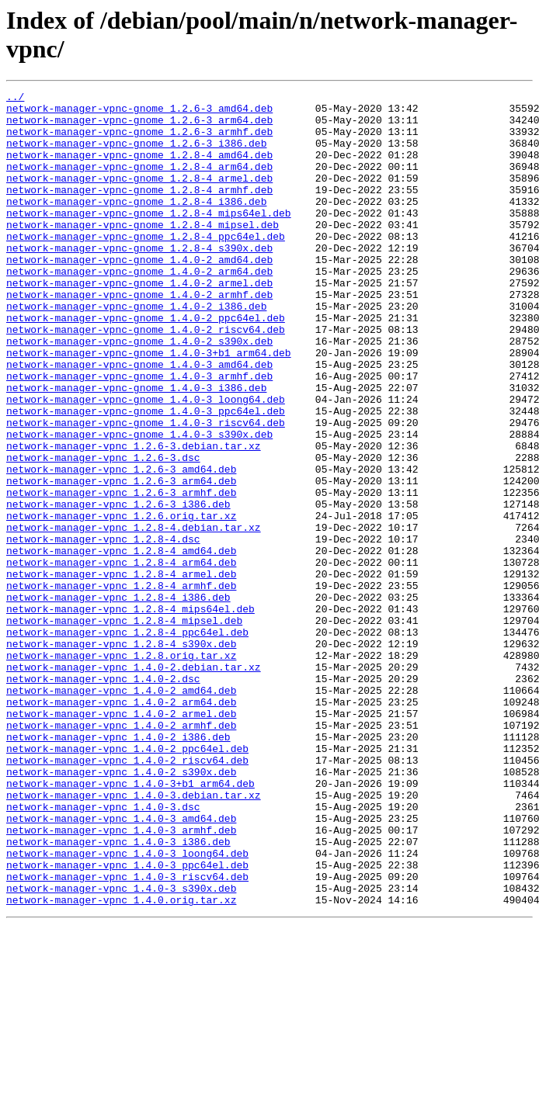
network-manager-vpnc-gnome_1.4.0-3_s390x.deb (139, 504)
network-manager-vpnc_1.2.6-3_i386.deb (118, 587)
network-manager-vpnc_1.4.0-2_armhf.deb (121, 853)
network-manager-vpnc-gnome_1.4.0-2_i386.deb (136, 350)
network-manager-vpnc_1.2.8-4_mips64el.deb (130, 713)
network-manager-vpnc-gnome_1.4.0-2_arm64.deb (139, 308)
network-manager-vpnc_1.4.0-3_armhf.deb (121, 979)
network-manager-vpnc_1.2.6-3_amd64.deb (121, 546)
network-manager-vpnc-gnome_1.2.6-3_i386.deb (136, 154)
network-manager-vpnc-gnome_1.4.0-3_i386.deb (136, 448)
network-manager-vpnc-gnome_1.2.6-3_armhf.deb (139, 140)
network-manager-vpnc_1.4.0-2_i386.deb (118, 867)
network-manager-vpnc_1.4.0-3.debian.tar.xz (133, 937)
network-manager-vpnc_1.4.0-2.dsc (103, 797)
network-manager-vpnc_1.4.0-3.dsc (103, 951)
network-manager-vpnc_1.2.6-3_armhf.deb (121, 574)
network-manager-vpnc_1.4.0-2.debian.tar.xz (133, 783)
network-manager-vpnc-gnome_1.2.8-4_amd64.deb (139, 168)
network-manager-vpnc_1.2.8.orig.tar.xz (121, 769)
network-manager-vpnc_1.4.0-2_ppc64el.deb (127, 881)
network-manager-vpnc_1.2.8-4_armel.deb (121, 671)
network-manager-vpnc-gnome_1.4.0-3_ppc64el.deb (145, 476)
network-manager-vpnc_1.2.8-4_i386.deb (118, 699)
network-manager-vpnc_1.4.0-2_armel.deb (121, 839)
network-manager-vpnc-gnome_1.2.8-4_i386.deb (136, 224)
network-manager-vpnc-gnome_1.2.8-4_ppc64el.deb (145, 266)
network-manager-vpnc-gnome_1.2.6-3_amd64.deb (139, 113)
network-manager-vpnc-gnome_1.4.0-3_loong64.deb (145, 462)
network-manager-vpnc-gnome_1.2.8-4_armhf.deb (139, 210)
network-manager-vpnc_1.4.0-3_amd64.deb (121, 965)
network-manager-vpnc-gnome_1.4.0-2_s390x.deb (139, 392)
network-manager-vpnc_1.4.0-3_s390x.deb (121, 1048)
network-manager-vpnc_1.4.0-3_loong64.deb (127, 1007)
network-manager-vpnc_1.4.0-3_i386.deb (118, 993)
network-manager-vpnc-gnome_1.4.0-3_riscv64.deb (145, 490)
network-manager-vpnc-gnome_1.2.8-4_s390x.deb (139, 280)
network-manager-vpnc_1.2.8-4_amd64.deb (121, 643)
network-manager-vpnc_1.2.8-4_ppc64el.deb (127, 741)
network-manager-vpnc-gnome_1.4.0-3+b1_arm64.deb (148, 406)
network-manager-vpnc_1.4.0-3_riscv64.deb (127, 1034)
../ (15, 99)
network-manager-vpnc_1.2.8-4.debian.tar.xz (133, 615)
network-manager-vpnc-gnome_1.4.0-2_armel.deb (139, 322)
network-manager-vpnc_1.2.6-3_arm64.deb (121, 560)
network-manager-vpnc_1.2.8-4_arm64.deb (121, 657)
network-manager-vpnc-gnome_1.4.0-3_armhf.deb (139, 434)
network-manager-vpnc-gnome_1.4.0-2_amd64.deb (139, 294)
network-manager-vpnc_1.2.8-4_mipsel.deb (124, 727)
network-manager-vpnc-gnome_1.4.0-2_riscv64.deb (145, 378)
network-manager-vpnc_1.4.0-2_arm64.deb (121, 825)
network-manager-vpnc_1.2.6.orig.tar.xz (121, 601)
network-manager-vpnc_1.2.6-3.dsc (103, 532)
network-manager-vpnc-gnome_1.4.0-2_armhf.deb (139, 336)
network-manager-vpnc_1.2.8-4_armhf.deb (121, 685)
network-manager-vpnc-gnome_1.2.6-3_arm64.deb (139, 126)
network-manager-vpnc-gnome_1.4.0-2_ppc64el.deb (145, 364)
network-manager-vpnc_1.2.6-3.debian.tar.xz (133, 518)
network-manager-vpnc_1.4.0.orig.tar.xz (121, 1062)
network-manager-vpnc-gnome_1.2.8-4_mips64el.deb (148, 238)
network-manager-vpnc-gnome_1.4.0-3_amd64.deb (139, 420)
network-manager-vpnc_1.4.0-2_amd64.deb (121, 811)
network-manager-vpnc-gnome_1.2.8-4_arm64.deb (139, 182)
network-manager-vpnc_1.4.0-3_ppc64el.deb (127, 1021)
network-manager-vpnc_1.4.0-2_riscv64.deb (127, 895)
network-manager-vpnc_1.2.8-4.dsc (103, 629)
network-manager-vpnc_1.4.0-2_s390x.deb (121, 909)
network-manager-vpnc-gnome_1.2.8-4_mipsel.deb (142, 252)
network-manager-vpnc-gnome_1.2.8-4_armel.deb (139, 196)
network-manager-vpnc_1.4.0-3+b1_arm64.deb (130, 923)
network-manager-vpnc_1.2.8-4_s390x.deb (121, 755)
